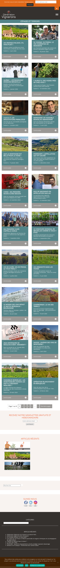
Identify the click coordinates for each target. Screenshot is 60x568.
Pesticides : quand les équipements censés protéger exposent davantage (28, 544)
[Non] (58, 562)
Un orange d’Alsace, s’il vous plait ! (17, 537)
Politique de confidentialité (37, 565)
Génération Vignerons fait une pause (18, 536)
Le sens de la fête (12, 543)
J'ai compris (20, 565)
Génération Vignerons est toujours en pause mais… (22, 534)
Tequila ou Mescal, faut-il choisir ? (17, 541)
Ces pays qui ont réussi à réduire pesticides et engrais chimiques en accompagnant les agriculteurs (31, 539)
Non (27, 565)
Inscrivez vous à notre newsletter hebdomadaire (18, 2)
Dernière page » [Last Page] (46, 406)
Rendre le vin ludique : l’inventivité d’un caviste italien (23, 545)
